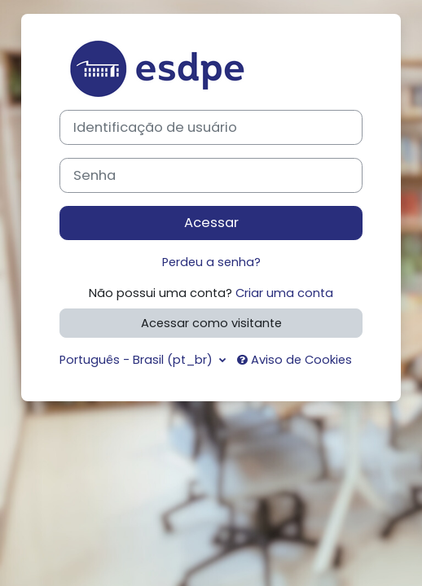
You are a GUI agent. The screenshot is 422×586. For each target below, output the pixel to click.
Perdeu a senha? (211, 262)
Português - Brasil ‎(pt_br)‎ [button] (137, 360)
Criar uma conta (284, 293)
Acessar (211, 222)
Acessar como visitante (211, 323)
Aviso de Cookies (294, 360)
